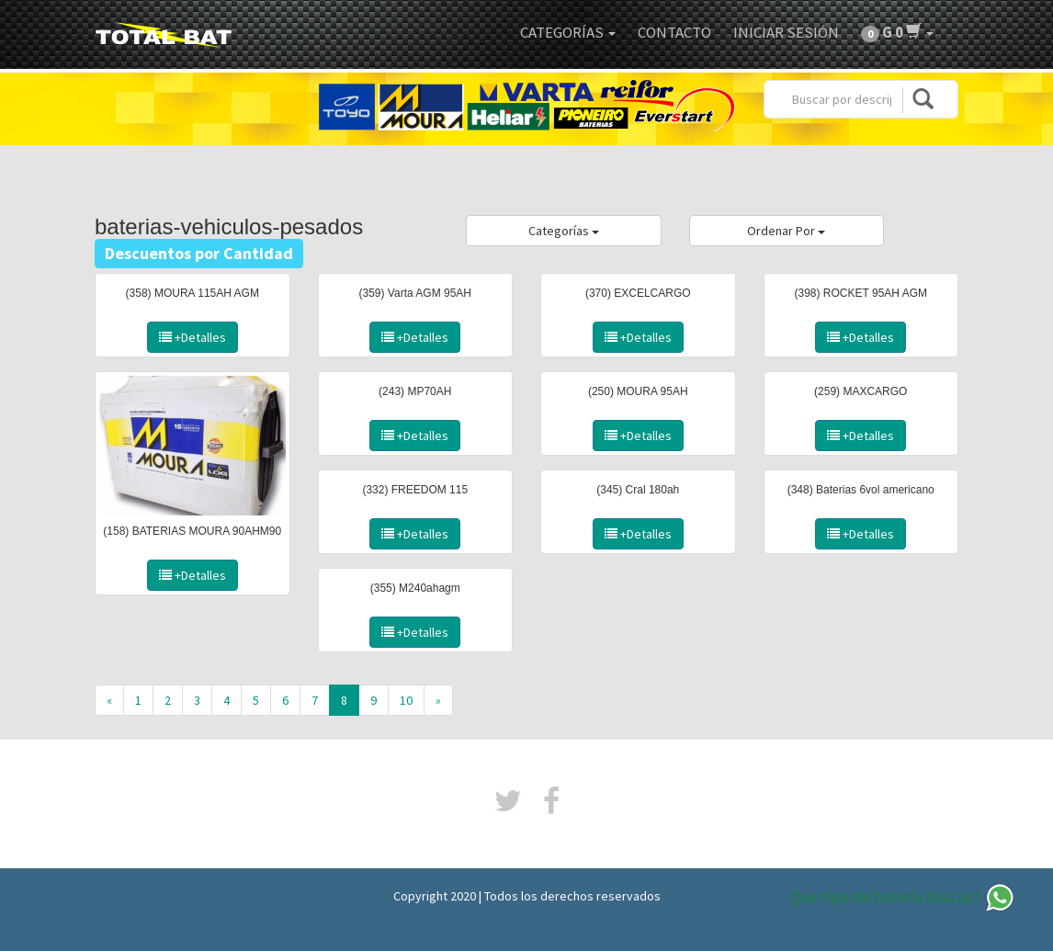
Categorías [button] (568, 32)
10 (406, 700)
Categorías (563, 230)
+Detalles (192, 337)
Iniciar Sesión (786, 32)
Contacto (674, 32)
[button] (897, 32)
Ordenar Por (786, 230)
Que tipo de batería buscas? (903, 897)
